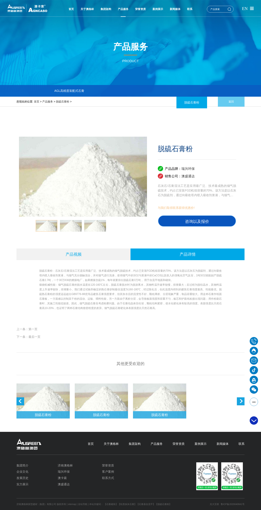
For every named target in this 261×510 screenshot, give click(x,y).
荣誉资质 (140, 9)
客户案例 (108, 471)
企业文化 (22, 471)
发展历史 (22, 478)
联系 (189, 9)
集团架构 (106, 9)
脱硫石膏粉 (62, 101)
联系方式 (108, 478)
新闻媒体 (175, 9)
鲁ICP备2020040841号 (233, 504)
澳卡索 (62, 478)
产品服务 (123, 9)
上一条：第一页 (26, 329)
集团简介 (22, 465)
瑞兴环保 (188, 168)
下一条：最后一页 (28, 336)
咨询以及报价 (197, 221)
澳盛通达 (188, 176)
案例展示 (157, 9)
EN (245, 8)
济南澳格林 (65, 465)
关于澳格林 (87, 9)
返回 (231, 101)
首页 (71, 9)
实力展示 (22, 484)
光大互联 (214, 504)
